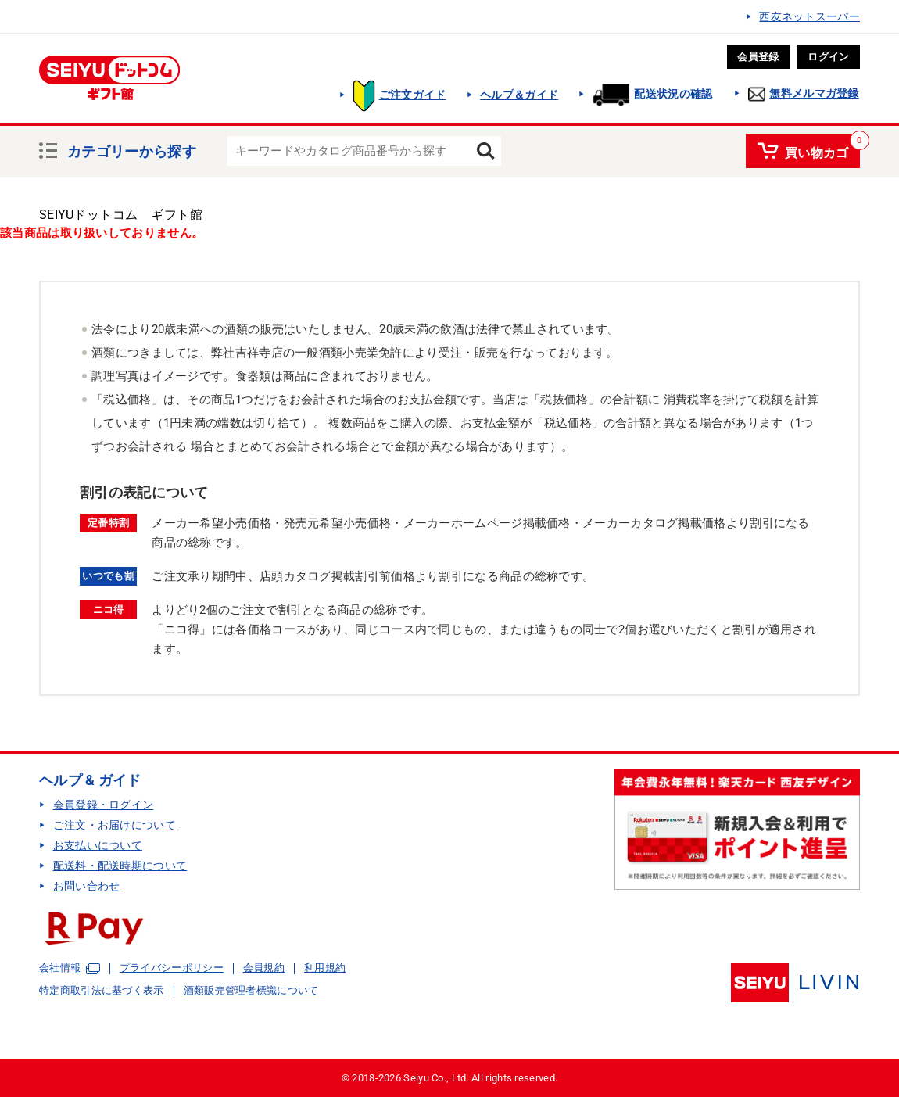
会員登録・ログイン (103, 804)
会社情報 (60, 968)
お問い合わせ (86, 886)
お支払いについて (97, 845)
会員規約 (264, 967)
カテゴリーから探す (131, 149)
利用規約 (325, 967)
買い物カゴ (817, 150)
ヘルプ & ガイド (90, 780)
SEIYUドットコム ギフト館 (120, 214)
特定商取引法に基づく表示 (101, 990)
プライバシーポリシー (172, 967)
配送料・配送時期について (120, 865)
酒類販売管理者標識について (251, 990)
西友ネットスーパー (809, 16)
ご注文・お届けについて (114, 825)
